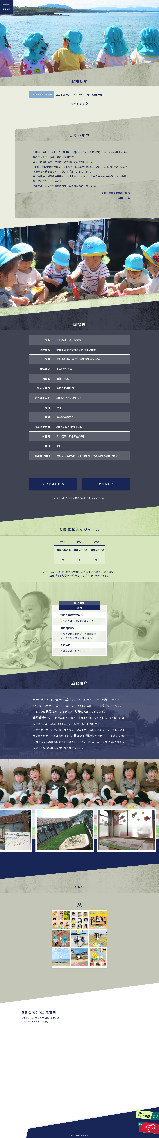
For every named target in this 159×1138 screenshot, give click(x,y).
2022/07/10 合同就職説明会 (88, 94)
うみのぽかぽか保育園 (41, 94)
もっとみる (78, 103)
